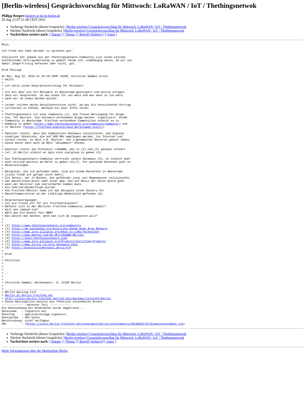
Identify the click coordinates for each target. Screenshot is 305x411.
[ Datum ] (55, 34)
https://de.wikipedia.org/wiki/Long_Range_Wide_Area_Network (59, 266)
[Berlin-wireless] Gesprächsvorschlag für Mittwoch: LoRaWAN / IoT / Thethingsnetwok (126, 27)
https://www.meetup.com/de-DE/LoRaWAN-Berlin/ (48, 273)
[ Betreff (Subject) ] (91, 34)
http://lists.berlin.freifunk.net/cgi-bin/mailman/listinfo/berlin (58, 350)
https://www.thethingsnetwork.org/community (46, 262)
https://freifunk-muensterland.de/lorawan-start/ (64, 144)
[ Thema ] (70, 34)
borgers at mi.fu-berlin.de (42, 16)
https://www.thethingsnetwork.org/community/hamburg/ (77, 140)
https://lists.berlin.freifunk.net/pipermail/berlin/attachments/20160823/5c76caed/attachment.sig (104, 380)
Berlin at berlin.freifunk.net (29, 346)
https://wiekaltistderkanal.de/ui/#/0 (41, 289)
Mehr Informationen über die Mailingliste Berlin (35, 407)
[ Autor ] (111, 34)
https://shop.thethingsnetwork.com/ (40, 277)
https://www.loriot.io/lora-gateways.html (45, 285)
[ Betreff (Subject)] (90, 398)
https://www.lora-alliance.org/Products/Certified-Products (59, 281)
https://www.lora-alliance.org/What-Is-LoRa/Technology (55, 270)
